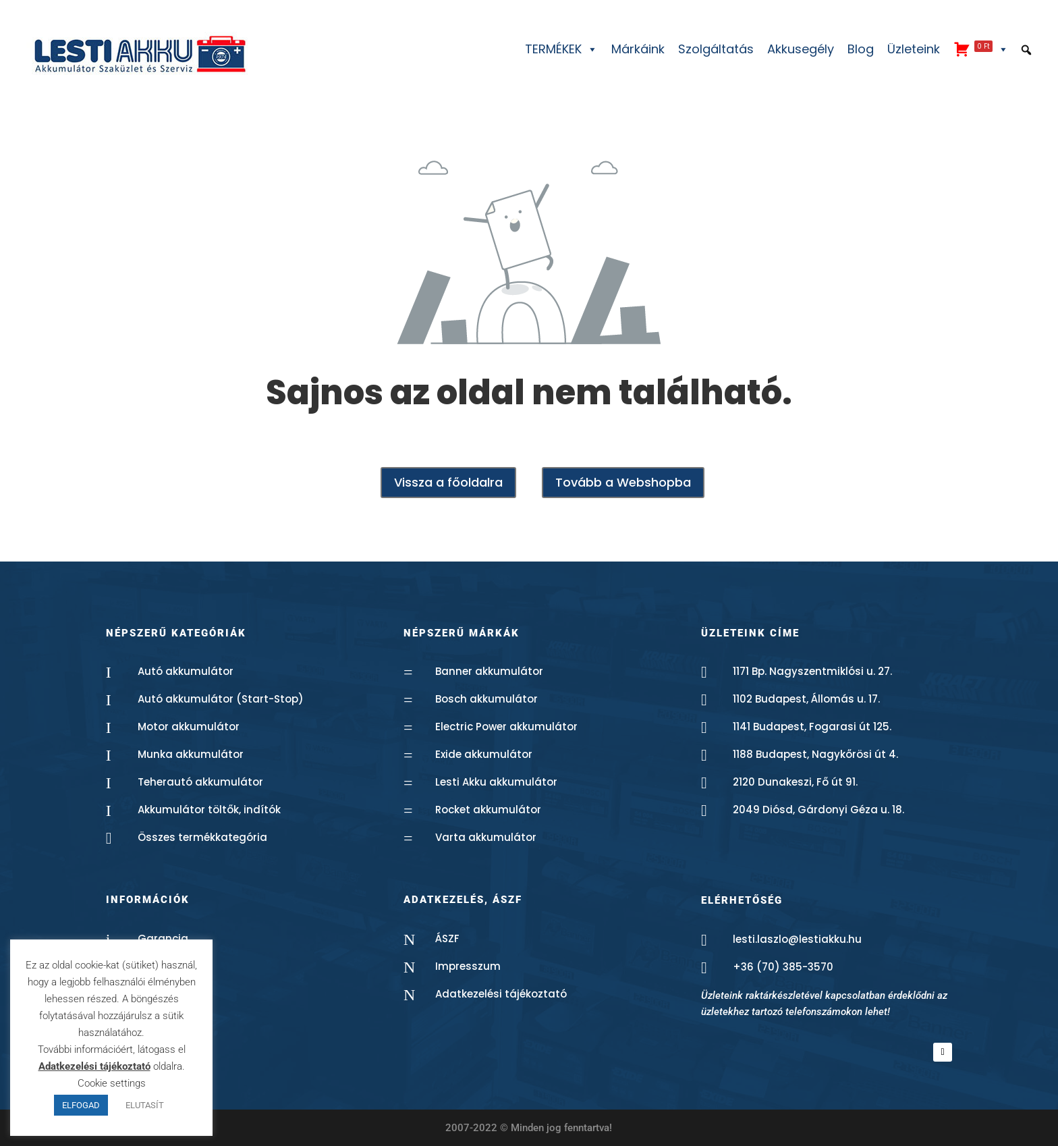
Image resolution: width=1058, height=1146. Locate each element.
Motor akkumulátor (189, 726)
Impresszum (468, 966)
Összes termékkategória (202, 837)
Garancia (163, 938)
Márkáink (638, 48)
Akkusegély (800, 48)
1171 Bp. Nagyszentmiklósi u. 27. (812, 671)
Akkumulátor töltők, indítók (209, 809)
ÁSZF (447, 938)
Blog (860, 48)
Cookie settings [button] (112, 1083)
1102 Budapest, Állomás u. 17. (806, 699)
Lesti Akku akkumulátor (496, 782)
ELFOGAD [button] (81, 1105)
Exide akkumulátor (483, 754)
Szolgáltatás (716, 48)
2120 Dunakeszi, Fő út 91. (795, 782)
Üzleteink (913, 48)
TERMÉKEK (561, 48)
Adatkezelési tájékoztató (501, 994)
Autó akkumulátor (185, 671)
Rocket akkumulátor (488, 809)
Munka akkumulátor (191, 754)
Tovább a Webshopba (623, 482)
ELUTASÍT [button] (145, 1105)
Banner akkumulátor (489, 671)
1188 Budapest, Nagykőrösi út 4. (815, 754)
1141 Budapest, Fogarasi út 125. (812, 726)
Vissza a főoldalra (448, 482)
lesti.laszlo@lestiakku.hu (797, 939)
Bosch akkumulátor (486, 699)
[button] (1026, 50)
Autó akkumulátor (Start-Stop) (221, 699)
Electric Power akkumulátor (506, 726)
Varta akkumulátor (485, 837)
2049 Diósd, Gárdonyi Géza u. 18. (818, 809)
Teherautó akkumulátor (200, 782)
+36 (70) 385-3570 (783, 967)
